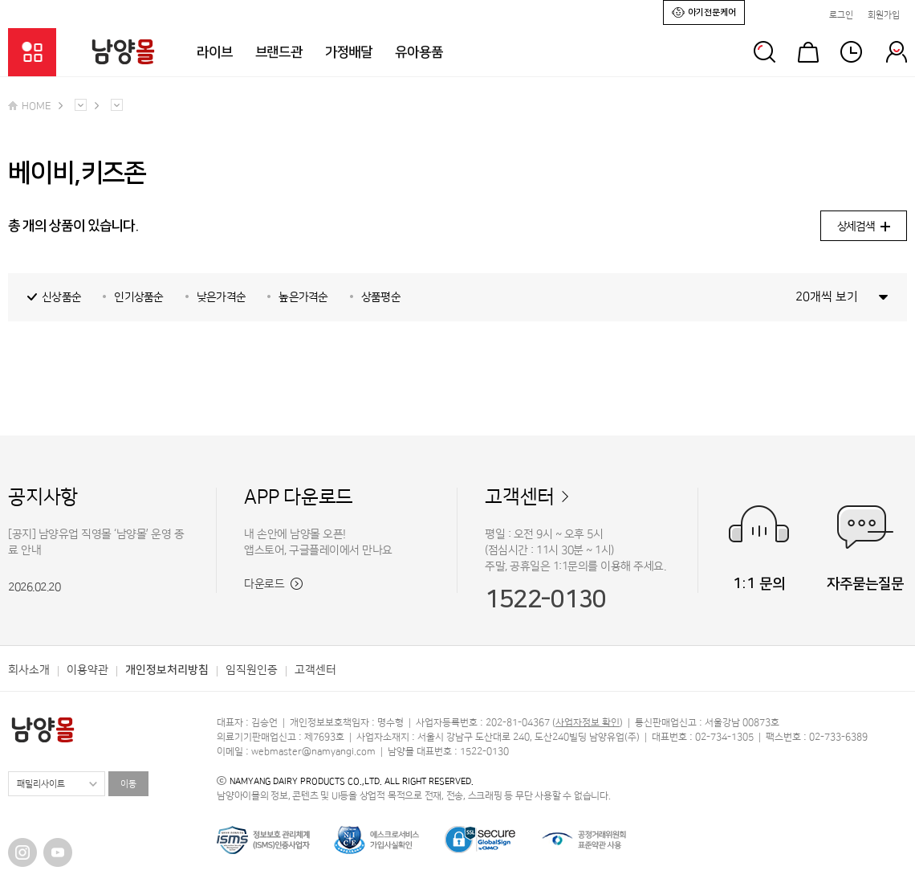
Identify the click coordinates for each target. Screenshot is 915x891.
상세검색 (863, 226)
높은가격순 (303, 297)
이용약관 (87, 670)
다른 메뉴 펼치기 (81, 105)
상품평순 (381, 297)
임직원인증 (252, 670)
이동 (128, 784)
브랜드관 (279, 52)
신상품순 (61, 297)
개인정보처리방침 (167, 670)
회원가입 (884, 15)
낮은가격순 (221, 297)
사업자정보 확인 (587, 722)
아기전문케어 (704, 12)
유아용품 (418, 52)
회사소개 (29, 670)
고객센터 (520, 497)
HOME (29, 106)
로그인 (841, 15)
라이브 (215, 52)
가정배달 (348, 52)
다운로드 (273, 584)
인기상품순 (139, 297)
